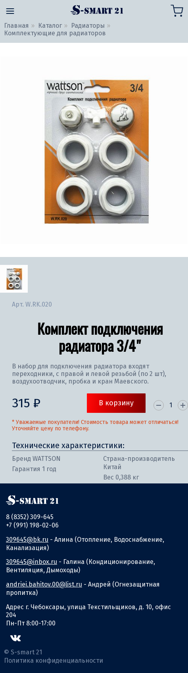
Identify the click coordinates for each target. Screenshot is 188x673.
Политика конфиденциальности (53, 660)
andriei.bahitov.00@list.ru (44, 584)
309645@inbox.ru (31, 562)
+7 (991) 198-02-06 (32, 525)
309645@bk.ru (27, 539)
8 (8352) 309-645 (30, 517)
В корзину (116, 403)
